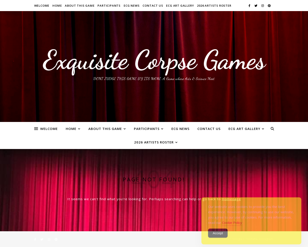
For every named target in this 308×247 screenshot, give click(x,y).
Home (57, 6)
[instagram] (262, 6)
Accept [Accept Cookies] (218, 237)
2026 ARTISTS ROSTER (214, 6)
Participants (109, 6)
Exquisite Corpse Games (154, 60)
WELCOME (42, 6)
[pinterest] (269, 6)
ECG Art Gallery (180, 6)
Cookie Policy (232, 227)
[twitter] (256, 6)
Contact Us (153, 6)
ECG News (131, 6)
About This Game (79, 6)
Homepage (231, 199)
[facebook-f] (249, 6)
